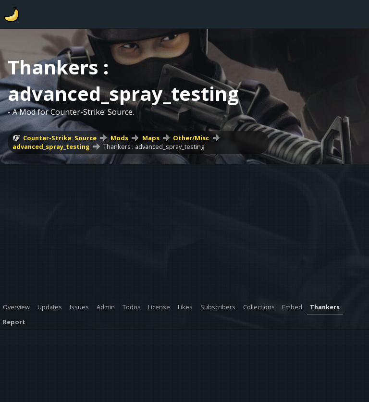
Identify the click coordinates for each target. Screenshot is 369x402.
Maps (151, 138)
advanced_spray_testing (51, 146)
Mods (119, 138)
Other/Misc (191, 138)
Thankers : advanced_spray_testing (153, 146)
